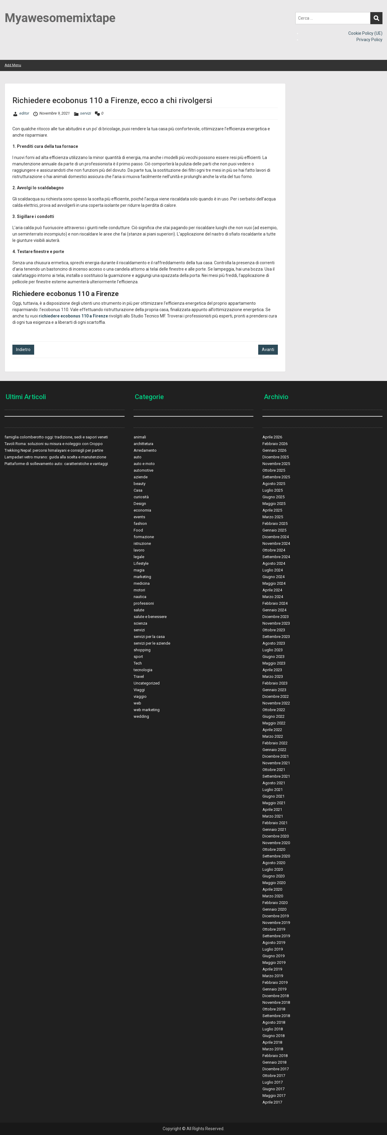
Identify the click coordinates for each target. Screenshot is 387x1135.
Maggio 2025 (273, 503)
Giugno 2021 (273, 796)
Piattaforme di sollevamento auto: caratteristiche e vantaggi (56, 463)
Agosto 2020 (273, 862)
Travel (139, 676)
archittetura (143, 443)
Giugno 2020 (273, 876)
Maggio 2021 (273, 803)
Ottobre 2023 (273, 630)
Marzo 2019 (272, 976)
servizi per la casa (149, 636)
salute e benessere (150, 616)
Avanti (268, 349)
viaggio (140, 696)
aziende (141, 477)
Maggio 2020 (273, 882)
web (137, 703)
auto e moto (144, 463)
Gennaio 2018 (274, 1062)
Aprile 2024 (272, 590)
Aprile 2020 (272, 889)
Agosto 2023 (273, 643)
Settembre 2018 (276, 1015)
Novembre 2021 (276, 763)
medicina (142, 583)
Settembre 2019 (276, 936)
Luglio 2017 (272, 1082)
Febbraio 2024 (275, 603)
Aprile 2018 (272, 1042)
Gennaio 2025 (274, 530)
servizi (85, 113)
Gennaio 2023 (274, 690)
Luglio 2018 (272, 1029)
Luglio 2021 (272, 789)
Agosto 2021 (273, 783)
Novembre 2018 (276, 1002)
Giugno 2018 (273, 1035)
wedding (141, 716)
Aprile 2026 (272, 437)
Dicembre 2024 (275, 537)
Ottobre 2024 (273, 550)
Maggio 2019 (273, 962)
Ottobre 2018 (273, 1009)
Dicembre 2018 (275, 996)
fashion (140, 523)
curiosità (141, 497)
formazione (144, 537)
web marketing (147, 709)
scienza (140, 623)
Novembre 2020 (276, 843)
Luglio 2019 (272, 949)
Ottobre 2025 (273, 470)
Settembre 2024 (276, 556)
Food (138, 530)
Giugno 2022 (273, 716)
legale (139, 556)
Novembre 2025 (276, 463)
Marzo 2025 (272, 517)
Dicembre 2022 (275, 696)
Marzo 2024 (272, 596)
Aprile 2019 (272, 969)
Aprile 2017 (272, 1102)
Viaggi (139, 690)
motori (139, 590)
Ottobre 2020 (273, 849)
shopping (142, 650)
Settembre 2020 (276, 856)
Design (140, 503)
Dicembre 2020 (275, 836)
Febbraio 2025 (275, 523)
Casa (138, 490)
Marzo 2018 (272, 1049)
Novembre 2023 (276, 623)
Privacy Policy (369, 39)
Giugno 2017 (273, 1089)
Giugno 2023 (273, 656)
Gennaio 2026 (274, 450)
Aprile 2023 (272, 670)
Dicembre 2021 (275, 756)
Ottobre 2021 (273, 769)
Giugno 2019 (273, 956)
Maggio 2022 (273, 723)
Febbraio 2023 (275, 683)
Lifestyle (141, 563)
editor (24, 113)
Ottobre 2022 (273, 709)
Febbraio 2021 (275, 823)
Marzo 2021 (272, 816)
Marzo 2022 (272, 736)
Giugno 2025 (273, 497)
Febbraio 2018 (275, 1055)
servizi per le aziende (152, 643)
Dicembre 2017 (275, 1069)
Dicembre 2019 (275, 916)
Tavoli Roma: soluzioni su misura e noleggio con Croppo (54, 443)
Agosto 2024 (273, 563)
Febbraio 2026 (275, 443)
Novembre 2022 (276, 703)
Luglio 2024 (272, 570)
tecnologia (143, 670)
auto (137, 457)
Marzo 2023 (272, 676)
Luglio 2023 (272, 650)
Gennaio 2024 (274, 610)
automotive (143, 470)
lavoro (139, 550)
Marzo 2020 (272, 896)
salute (139, 610)
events (139, 517)
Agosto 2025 (273, 483)
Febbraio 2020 (275, 902)
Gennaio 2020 (274, 909)
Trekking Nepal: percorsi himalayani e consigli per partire (54, 450)
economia (142, 510)
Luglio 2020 (272, 869)
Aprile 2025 (272, 510)
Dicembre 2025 (275, 457)
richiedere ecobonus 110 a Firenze (73, 316)
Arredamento (145, 450)
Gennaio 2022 (274, 749)
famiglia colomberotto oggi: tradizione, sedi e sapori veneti (56, 437)
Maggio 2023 (273, 663)
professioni (144, 603)
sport (138, 656)
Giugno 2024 (273, 576)
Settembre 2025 (276, 477)
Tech (138, 663)
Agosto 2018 (273, 1022)
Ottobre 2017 (273, 1075)
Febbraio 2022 (275, 743)
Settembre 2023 (276, 636)
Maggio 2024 (273, 583)
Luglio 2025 (272, 490)
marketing (142, 576)
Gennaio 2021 (274, 829)
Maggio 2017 (273, 1095)
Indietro (23, 349)
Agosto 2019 (273, 942)
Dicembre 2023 (275, 616)
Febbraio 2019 (275, 982)
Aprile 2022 (272, 729)
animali (140, 437)
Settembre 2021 (276, 776)
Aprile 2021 (272, 809)
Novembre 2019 (276, 922)
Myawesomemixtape (60, 18)
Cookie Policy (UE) (365, 33)
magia (139, 570)
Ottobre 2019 (273, 929)
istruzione (142, 543)
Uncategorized (147, 683)
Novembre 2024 (276, 543)
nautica (140, 596)
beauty (139, 483)
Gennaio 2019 (274, 989)
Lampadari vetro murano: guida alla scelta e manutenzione (55, 457)
